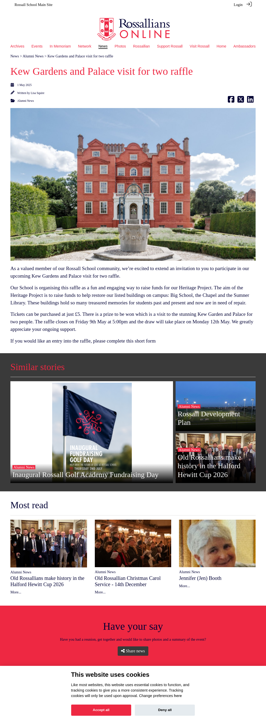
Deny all (165, 710)
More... (15, 585)
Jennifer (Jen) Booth (200, 571)
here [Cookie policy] (178, 696)
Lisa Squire (37, 86)
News (14, 49)
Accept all (101, 710)
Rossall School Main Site (33, 5)
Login (238, 5)
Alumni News (33, 49)
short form (145, 334)
